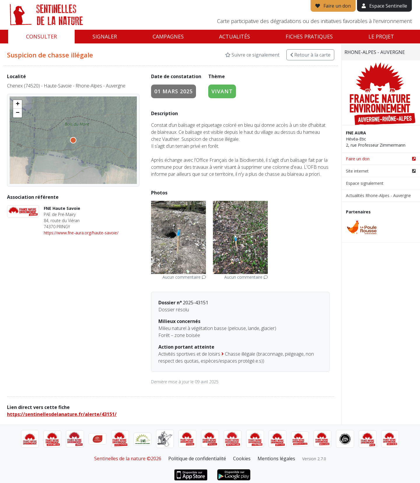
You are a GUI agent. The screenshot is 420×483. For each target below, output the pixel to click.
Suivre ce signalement (252, 55)
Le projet (381, 36)
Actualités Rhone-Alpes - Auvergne (378, 195)
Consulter (41, 36)
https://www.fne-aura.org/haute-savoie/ (81, 233)
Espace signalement (365, 183)
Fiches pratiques (309, 36)
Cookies (242, 458)
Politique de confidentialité (197, 458)
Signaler (104, 36)
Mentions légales (276, 458)
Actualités (234, 36)
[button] (17, 104)
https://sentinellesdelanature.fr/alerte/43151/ (62, 414)
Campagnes (168, 36)
